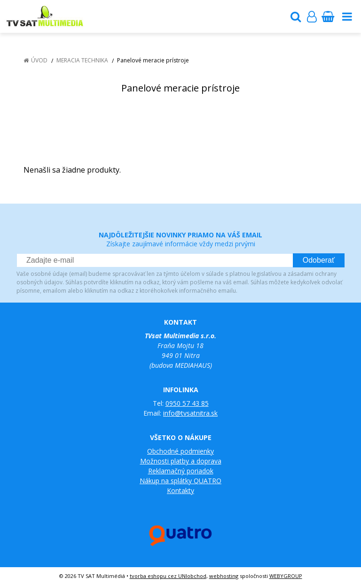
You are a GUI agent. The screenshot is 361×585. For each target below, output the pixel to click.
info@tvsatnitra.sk (190, 413)
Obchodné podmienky (180, 451)
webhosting (223, 575)
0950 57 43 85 (187, 403)
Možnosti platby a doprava (180, 460)
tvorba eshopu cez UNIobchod (168, 575)
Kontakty (180, 490)
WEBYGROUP (285, 575)
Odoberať (319, 260)
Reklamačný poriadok (180, 470)
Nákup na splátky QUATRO (180, 480)
